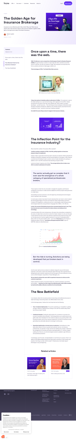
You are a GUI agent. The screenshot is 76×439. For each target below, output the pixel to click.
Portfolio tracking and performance (34, 390)
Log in (61, 3)
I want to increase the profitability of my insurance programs (45, 401)
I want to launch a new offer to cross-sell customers (45, 396)
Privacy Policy (54, 415)
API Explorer (67, 391)
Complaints (60, 415)
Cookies (48, 415)
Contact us (65, 415)
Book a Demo (68, 3)
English (3, 437)
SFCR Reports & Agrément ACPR (56, 397)
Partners (55, 393)
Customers (26, 3)
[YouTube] (8, 395)
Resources (32, 3)
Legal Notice (43, 415)
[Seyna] (6, 3)
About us (38, 3)
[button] (13, 3)
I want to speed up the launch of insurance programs (45, 391)
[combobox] (4, 437)
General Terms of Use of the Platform (33, 415)
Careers (55, 402)
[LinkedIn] (5, 395)
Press (54, 399)
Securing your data (68, 393)
